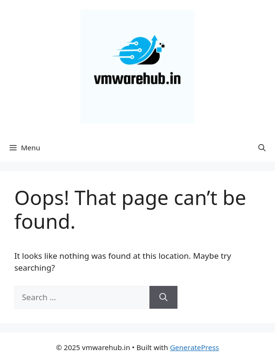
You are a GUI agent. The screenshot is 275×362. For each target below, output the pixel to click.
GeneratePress (194, 347)
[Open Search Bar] (262, 147)
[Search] (163, 297)
